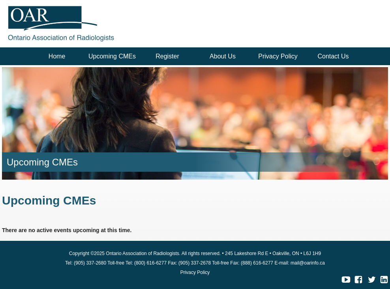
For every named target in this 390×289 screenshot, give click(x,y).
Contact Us (333, 56)
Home (57, 56)
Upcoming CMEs (112, 56)
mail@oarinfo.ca (308, 263)
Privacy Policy (278, 56)
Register (167, 56)
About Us (223, 56)
